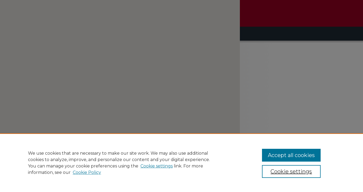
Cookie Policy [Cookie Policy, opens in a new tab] (87, 172)
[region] (181, 162)
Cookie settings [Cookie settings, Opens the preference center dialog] (291, 171)
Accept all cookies (291, 155)
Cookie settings (156, 166)
